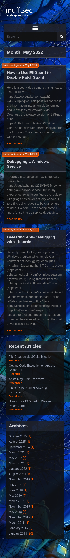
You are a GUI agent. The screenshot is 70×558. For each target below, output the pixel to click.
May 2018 (15, 512)
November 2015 (19, 517)
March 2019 (17, 501)
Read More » (14, 143)
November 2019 (19, 479)
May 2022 (15, 458)
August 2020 (17, 474)
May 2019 (15, 495)
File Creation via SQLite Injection (30, 356)
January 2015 (18, 533)
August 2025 (17, 441)
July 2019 (15, 485)
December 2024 (19, 447)
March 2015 (17, 522)
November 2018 (19, 506)
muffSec (19, 10)
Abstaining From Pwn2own (26, 379)
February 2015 (18, 528)
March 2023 (17, 452)
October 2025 (18, 436)
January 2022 (18, 468)
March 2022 (17, 463)
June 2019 (16, 490)
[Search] (61, 36)
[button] (35, 28)
